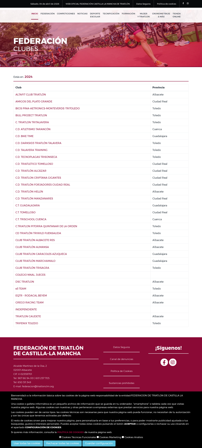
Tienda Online (177, 15)
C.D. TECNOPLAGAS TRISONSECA (36, 157)
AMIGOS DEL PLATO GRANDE (33, 102)
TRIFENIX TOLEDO (26, 323)
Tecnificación (112, 14)
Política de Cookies (122, 371)
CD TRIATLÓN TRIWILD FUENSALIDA (38, 233)
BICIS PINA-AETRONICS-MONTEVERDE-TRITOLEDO (47, 108)
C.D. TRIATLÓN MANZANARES (34, 199)
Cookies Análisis (132, 437)
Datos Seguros (143, 4)
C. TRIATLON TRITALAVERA (32, 122)
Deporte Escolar (97, 15)
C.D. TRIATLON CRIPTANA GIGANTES (38, 178)
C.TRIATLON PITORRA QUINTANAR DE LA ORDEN (46, 226)
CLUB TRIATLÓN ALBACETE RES (35, 240)
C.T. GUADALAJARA (27, 205)
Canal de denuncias (121, 359)
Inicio (38, 14)
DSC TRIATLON (24, 282)
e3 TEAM (20, 289)
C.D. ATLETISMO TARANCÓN (32, 129)
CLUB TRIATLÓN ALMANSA (32, 247)
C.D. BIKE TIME (24, 136)
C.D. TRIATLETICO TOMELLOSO (34, 164)
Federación (51, 14)
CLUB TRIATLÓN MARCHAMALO (35, 261)
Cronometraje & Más (162, 15)
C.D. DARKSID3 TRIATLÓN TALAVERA (38, 143)
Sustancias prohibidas (121, 383)
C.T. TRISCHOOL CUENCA (30, 219)
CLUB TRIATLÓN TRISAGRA (32, 268)
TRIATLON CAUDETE (28, 316)
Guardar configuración (99, 443)
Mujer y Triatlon (144, 15)
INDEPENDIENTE (26, 309)
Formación (129, 14)
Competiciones (69, 14)
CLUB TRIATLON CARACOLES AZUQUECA (41, 254)
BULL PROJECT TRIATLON (31, 115)
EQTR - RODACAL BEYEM (31, 296)
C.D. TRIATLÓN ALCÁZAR (30, 171)
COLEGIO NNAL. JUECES (30, 275)
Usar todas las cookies (27, 443)
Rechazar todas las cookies (62, 443)
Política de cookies (166, 4)
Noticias (85, 14)
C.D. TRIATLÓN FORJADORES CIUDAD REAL (42, 185)
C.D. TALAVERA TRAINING (31, 150)
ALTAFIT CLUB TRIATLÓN (30, 95)
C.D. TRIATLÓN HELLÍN (29, 192)
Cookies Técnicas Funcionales (77, 437)
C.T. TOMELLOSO (25, 212)
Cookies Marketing (109, 437)
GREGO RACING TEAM (29, 303)
